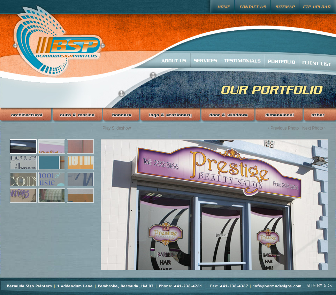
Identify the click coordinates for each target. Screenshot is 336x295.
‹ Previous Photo (283, 128)
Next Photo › (314, 128)
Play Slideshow (116, 128)
